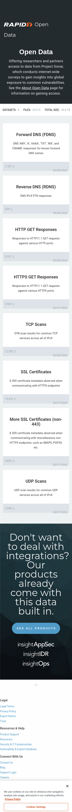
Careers (4, 777)
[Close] (67, 789)
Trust (3, 721)
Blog (2, 767)
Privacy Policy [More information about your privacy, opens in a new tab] (13, 802)
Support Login (8, 772)
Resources (6, 739)
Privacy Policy (8, 711)
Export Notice (8, 716)
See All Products (36, 628)
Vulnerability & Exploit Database (18, 749)
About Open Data (35, 88)
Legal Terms (7, 706)
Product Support (9, 734)
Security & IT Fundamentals (16, 744)
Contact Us (6, 762)
